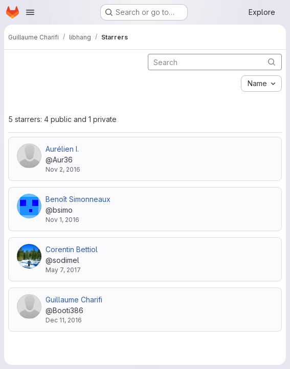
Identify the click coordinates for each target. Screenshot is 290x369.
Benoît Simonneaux (78, 199)
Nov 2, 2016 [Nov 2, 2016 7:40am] (63, 169)
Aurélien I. (62, 149)
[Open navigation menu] (30, 12)
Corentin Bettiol (72, 249)
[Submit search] (271, 61)
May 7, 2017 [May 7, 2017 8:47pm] (63, 270)
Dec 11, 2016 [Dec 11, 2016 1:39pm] (64, 320)
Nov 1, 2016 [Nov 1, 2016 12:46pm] (62, 219)
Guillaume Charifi (74, 299)
